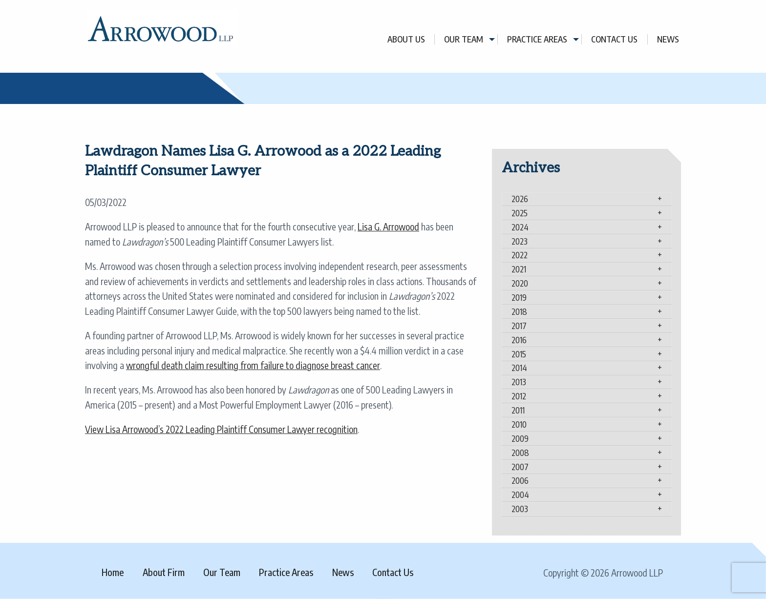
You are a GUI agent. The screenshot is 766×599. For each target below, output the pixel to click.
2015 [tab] (518, 354)
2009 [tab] (520, 438)
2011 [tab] (518, 410)
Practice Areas (537, 39)
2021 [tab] (518, 269)
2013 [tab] (518, 381)
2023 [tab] (519, 241)
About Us (406, 39)
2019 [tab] (519, 297)
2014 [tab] (519, 367)
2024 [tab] (520, 227)
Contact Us (614, 39)
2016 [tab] (519, 339)
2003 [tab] (519, 508)
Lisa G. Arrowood (388, 226)
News (668, 39)
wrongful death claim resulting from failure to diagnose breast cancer (253, 365)
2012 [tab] (518, 396)
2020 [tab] (519, 283)
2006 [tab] (520, 480)
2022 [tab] (519, 254)
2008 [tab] (520, 452)
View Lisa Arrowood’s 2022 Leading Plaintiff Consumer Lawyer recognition (221, 429)
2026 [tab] (519, 198)
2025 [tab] (519, 212)
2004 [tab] (520, 494)
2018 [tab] (519, 311)
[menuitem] (406, 39)
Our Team (463, 39)
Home (113, 572)
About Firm (164, 572)
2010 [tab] (519, 424)
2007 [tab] (520, 466)
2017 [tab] (519, 325)
